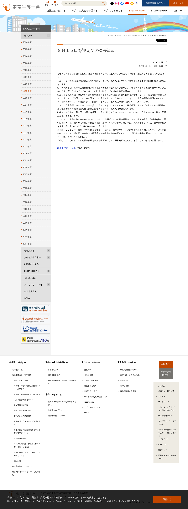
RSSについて (163, 442)
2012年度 (27, 139)
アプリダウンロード (33, 284)
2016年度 (27, 112)
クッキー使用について (27, 501)
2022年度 (27, 70)
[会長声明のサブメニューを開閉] (48, 35)
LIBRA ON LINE (31, 271)
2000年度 (27, 223)
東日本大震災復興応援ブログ (95, 397)
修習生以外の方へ (55, 375)
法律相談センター (21, 380)
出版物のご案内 (31, 264)
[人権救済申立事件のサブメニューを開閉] (48, 257)
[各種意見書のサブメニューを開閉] (48, 250)
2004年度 (27, 195)
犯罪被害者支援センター (23, 400)
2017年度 (27, 105)
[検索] (80, 3)
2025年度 (27, 49)
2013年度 (27, 132)
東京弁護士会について (129, 370)
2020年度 (27, 84)
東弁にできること (114, 11)
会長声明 (28, 35)
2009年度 (27, 160)
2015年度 (27, 118)
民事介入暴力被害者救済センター (27, 394)
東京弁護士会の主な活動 (130, 375)
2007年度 (27, 174)
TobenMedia (29, 278)
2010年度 (27, 153)
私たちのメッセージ (138, 11)
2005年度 (27, 188)
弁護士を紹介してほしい (21, 466)
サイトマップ (163, 400)
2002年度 (27, 209)
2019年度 (27, 91)
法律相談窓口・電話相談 (21, 375)
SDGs (27, 298)
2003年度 (27, 202)
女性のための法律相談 (22, 416)
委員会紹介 (124, 380)
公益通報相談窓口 (21, 405)
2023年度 (27, 63)
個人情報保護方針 (165, 413)
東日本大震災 (30, 291)
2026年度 (27, 42)
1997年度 (27, 244)
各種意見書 (29, 250)
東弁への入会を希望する (85, 11)
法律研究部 (124, 386)
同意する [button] (167, 499)
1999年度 (27, 230)
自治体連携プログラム (57, 416)
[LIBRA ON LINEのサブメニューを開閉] (48, 271)
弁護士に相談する (57, 11)
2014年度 (27, 125)
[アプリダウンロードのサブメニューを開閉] (48, 284)
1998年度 (27, 237)
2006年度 (27, 181)
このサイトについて (166, 389)
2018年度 (27, 98)
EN (180, 10)
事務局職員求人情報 (128, 391)
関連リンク (162, 448)
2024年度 (27, 56)
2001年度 (27, 216)
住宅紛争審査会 (20, 438)
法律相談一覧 (17, 370)
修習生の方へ (53, 370)
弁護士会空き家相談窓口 (23, 410)
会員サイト (178, 3)
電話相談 (17, 461)
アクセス (161, 394)
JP (175, 10)
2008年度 (27, 167)
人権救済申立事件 (32, 257)
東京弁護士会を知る (159, 11)
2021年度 (27, 77)
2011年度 (27, 146)
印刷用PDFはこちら (66, 148)
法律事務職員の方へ (155, 3)
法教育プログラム (55, 410)
